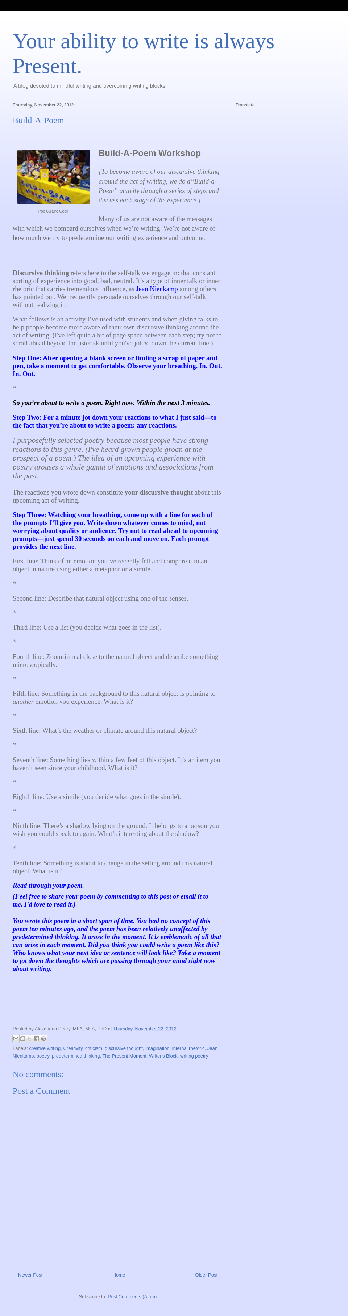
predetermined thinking (76, 1056)
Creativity (72, 1048)
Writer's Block (163, 1056)
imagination (157, 1048)
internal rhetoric (188, 1048)
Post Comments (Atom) (132, 1296)
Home (119, 1275)
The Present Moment (124, 1056)
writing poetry (194, 1056)
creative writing (45, 1048)
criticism (93, 1048)
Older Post (206, 1275)
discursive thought (124, 1048)
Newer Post (30, 1275)
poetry (43, 1056)
